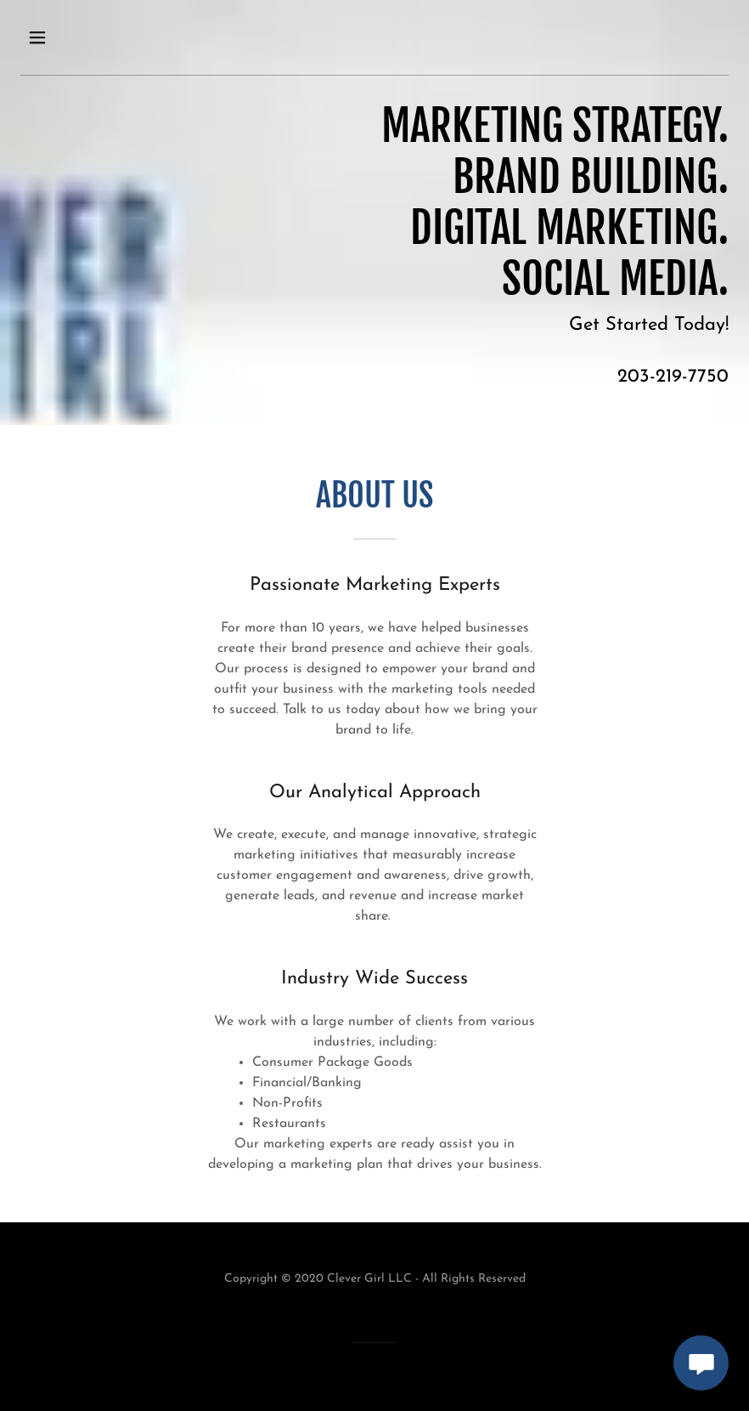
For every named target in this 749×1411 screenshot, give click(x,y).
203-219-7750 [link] (673, 377)
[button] (56, 37)
